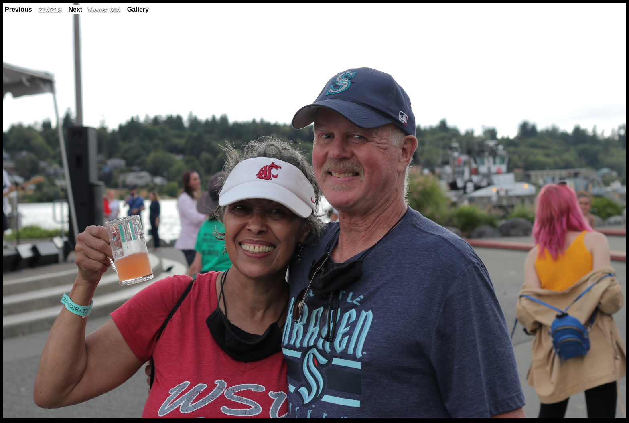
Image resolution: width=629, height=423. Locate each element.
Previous (18, 9)
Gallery (138, 9)
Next (75, 9)
